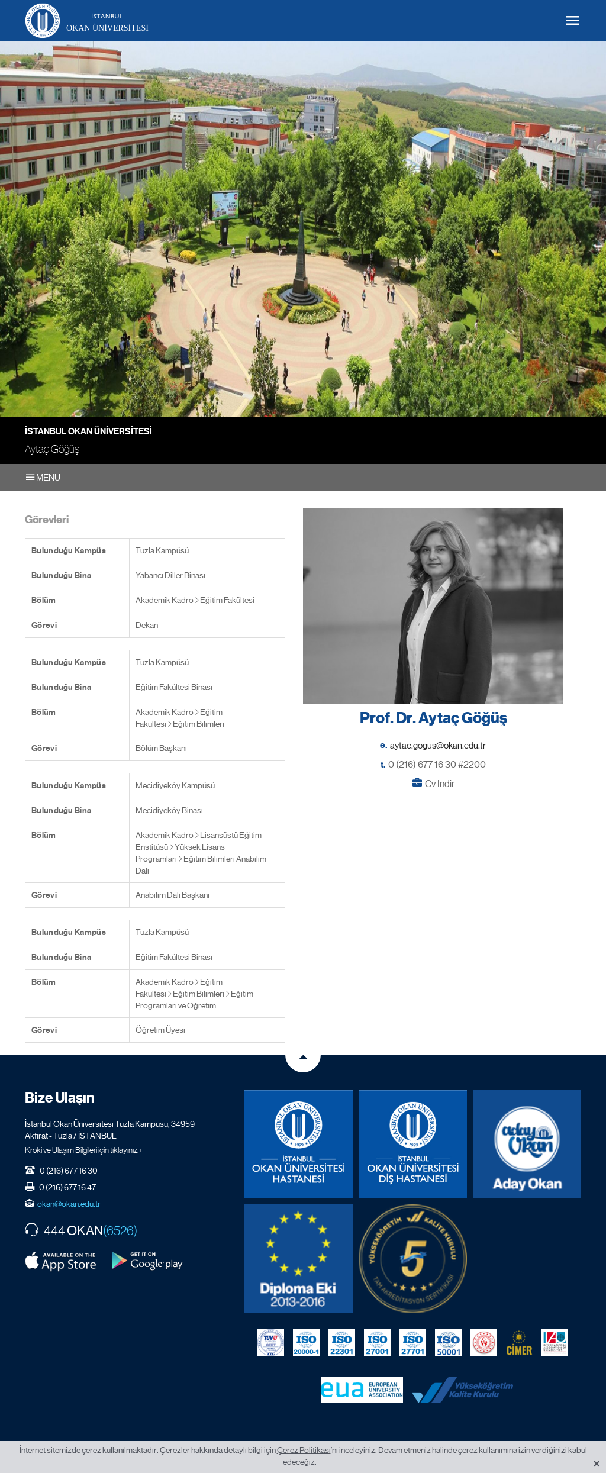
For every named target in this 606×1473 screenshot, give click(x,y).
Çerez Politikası (304, 1450)
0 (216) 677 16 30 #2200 (437, 764)
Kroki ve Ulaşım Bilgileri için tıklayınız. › (83, 1150)
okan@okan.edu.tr (69, 1203)
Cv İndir (439, 783)
